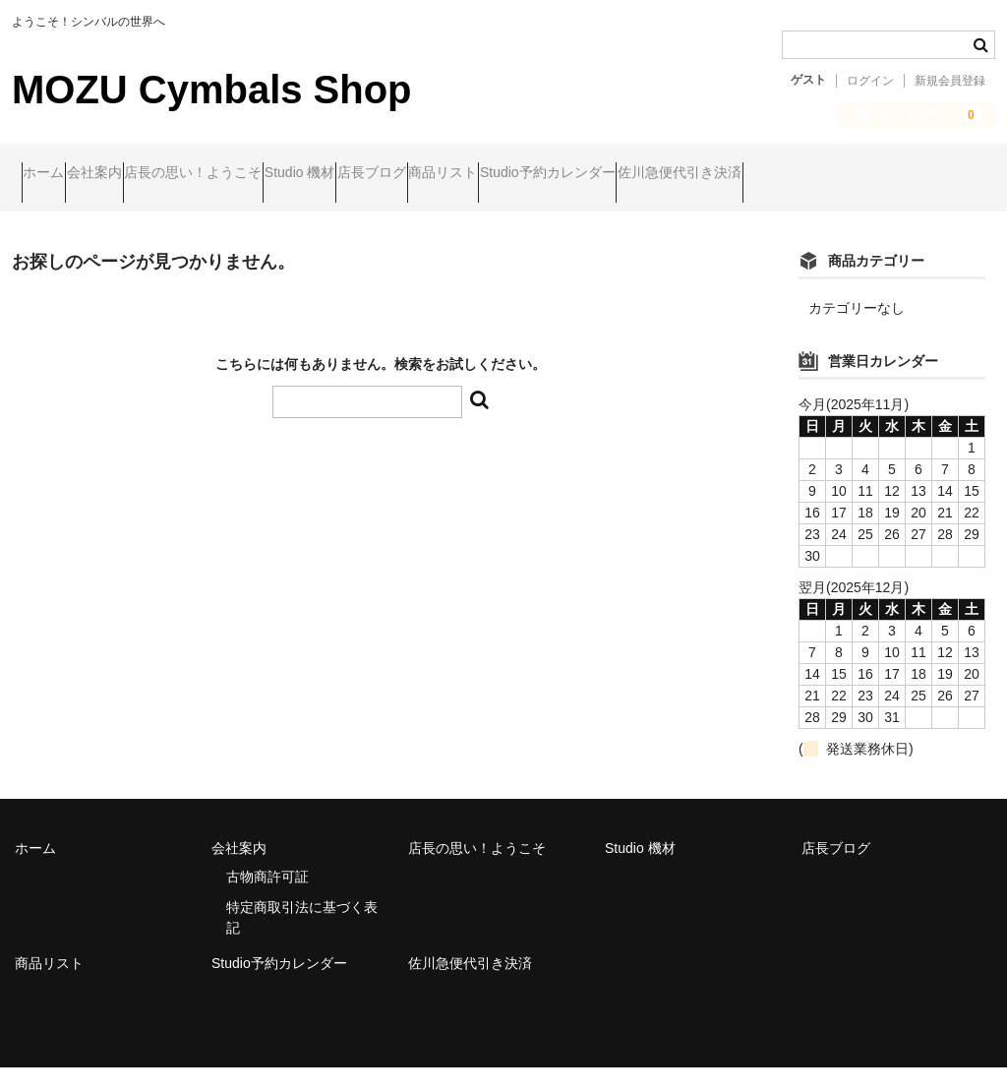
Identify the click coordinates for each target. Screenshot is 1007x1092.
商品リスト (641, 174)
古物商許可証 (267, 901)
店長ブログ (532, 174)
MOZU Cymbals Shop (212, 89)
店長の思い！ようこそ (278, 174)
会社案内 (141, 174)
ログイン (870, 81)
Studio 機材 (422, 174)
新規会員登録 (950, 81)
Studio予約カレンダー (784, 174)
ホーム (53, 174)
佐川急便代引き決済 (93, 215)
